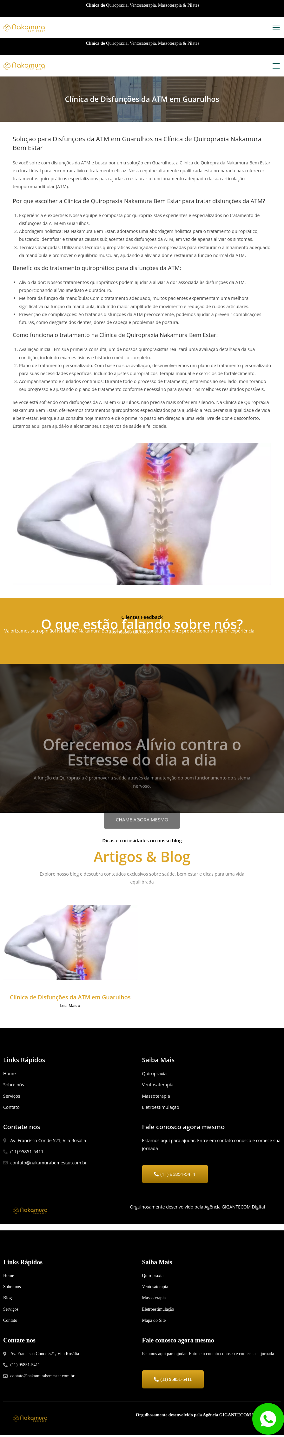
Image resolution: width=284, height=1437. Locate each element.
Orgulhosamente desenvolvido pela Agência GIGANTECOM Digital (200, 1417)
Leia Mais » (70, 1006)
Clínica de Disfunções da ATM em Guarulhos (70, 998)
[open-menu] (276, 28)
